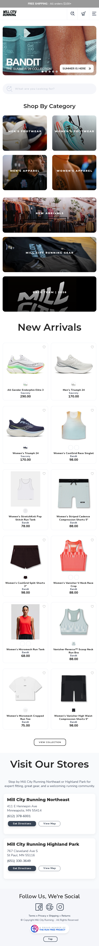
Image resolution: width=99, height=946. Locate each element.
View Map (49, 823)
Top (50, 939)
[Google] (49, 907)
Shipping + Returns (59, 915)
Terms (32, 915)
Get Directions (22, 823)
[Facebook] (39, 907)
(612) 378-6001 (19, 816)
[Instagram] (60, 907)
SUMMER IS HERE (74, 69)
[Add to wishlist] (44, 347)
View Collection (50, 742)
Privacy (42, 915)
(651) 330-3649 (19, 861)
